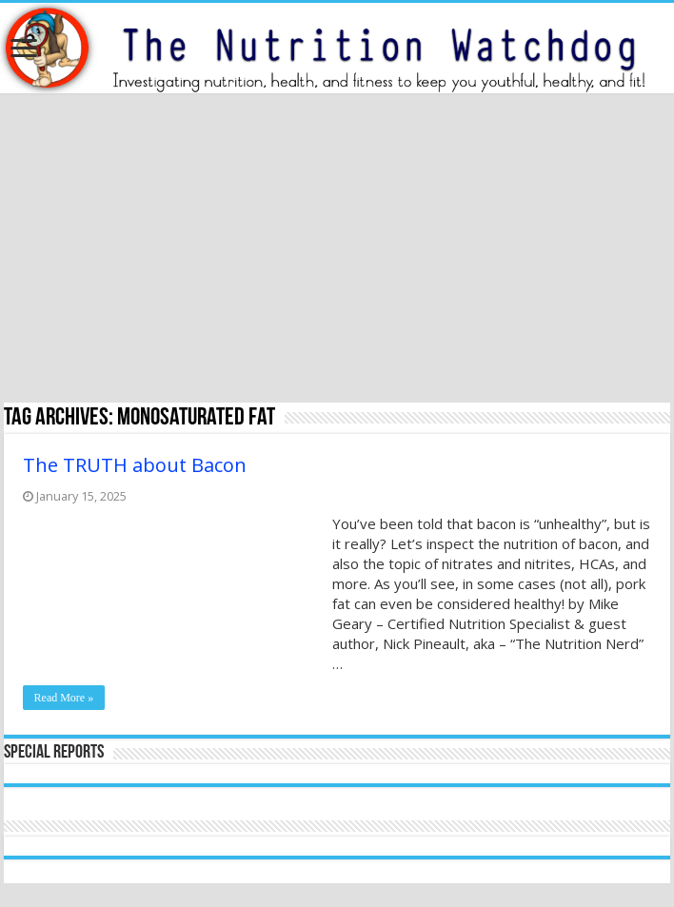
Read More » (64, 697)
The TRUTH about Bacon (135, 465)
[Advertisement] (337, 250)
